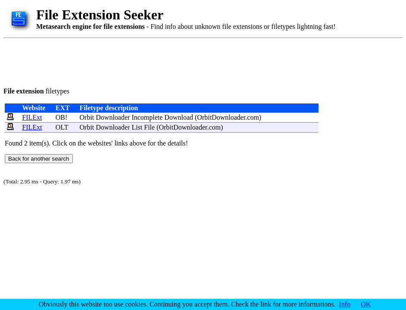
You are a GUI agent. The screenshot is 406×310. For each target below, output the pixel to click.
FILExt (32, 117)
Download (178, 117)
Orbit (87, 117)
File (149, 127)
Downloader (113, 117)
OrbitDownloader (221, 117)
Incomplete (146, 117)
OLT (62, 127)
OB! (62, 117)
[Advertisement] (160, 61)
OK (366, 304)
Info (345, 304)
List (136, 127)
